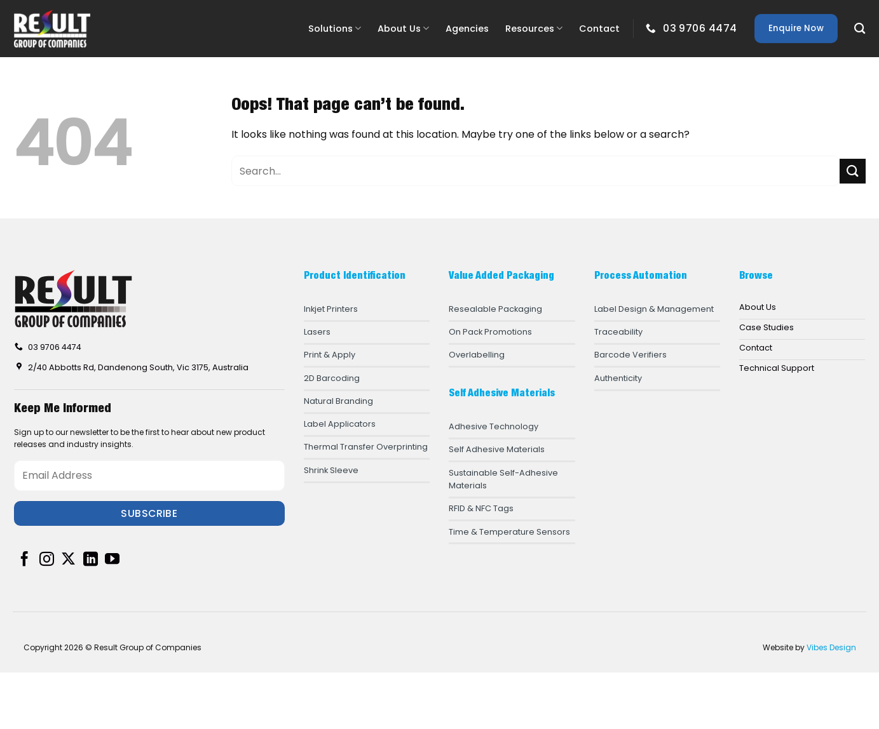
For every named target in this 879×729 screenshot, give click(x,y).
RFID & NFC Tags (481, 508)
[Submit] (852, 171)
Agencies (467, 28)
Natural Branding (338, 401)
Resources (533, 28)
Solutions (334, 28)
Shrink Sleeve (331, 470)
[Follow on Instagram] (46, 560)
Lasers (317, 331)
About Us (403, 28)
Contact (599, 28)
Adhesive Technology (493, 426)
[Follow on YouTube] (112, 560)
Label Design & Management (654, 309)
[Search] (859, 29)
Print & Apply (329, 354)
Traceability (618, 331)
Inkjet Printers (331, 309)
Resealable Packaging (495, 309)
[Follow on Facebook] (24, 560)
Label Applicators (340, 423)
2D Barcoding (332, 378)
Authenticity (618, 378)
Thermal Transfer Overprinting (366, 446)
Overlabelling (477, 354)
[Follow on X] (68, 560)
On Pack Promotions (490, 331)
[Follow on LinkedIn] (90, 560)
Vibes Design (831, 647)
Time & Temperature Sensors (509, 531)
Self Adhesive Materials (497, 449)
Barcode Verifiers (630, 354)
